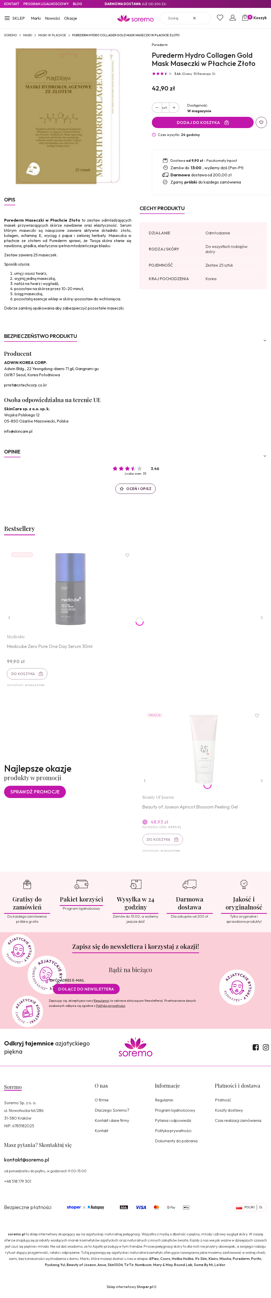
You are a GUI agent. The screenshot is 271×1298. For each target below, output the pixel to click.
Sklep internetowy (130, 1291)
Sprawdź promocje (34, 795)
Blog (77, 4)
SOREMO (10, 35)
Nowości (52, 18)
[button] (14, 18)
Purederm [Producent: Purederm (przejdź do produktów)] (160, 44)
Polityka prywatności (173, 1135)
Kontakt (11, 4)
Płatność (223, 1104)
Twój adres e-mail (66, 985)
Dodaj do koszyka (198, 122)
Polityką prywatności (110, 1010)
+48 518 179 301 (17, 1185)
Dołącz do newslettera (86, 993)
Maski (27, 35)
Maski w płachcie (52, 35)
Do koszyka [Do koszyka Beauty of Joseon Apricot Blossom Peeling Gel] (159, 843)
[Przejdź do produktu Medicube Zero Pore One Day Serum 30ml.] (72, 590)
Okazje (70, 18)
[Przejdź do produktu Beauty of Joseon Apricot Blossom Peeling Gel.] (203, 753)
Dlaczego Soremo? (112, 1114)
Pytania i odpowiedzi (173, 1125)
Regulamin (101, 1005)
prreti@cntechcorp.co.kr (25, 385)
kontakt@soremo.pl (26, 1164)
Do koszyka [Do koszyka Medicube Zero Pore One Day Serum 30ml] (24, 675)
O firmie (102, 1104)
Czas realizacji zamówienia (238, 1125)
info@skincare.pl (18, 431)
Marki (36, 18)
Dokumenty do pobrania (176, 1145)
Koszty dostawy (229, 1114)
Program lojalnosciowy (46, 4)
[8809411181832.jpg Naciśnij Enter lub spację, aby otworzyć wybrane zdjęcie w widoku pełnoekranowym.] (67, 116)
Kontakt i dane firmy (112, 1125)
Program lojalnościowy (175, 1114)
